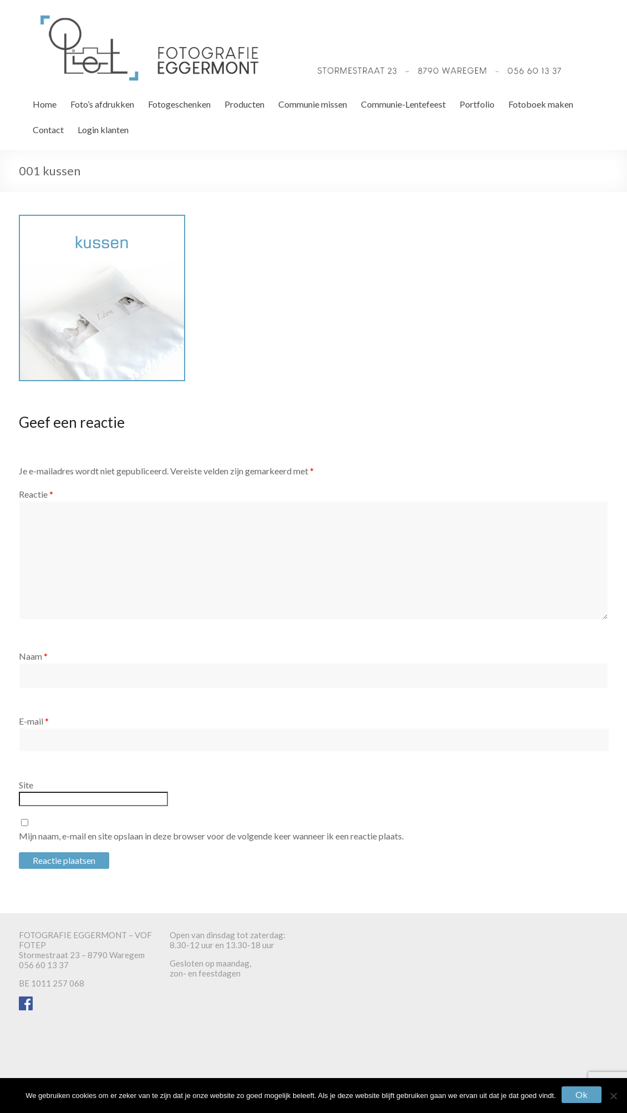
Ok (581, 1094)
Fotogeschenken (179, 104)
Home (45, 104)
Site (26, 785)
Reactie (36, 494)
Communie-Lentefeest (403, 104)
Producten (244, 104)
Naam (33, 656)
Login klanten (103, 129)
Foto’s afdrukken (102, 104)
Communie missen (312, 104)
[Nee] (613, 1095)
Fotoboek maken (540, 104)
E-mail (34, 721)
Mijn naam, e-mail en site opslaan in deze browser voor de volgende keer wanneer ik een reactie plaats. (211, 836)
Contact (48, 129)
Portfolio (477, 104)
